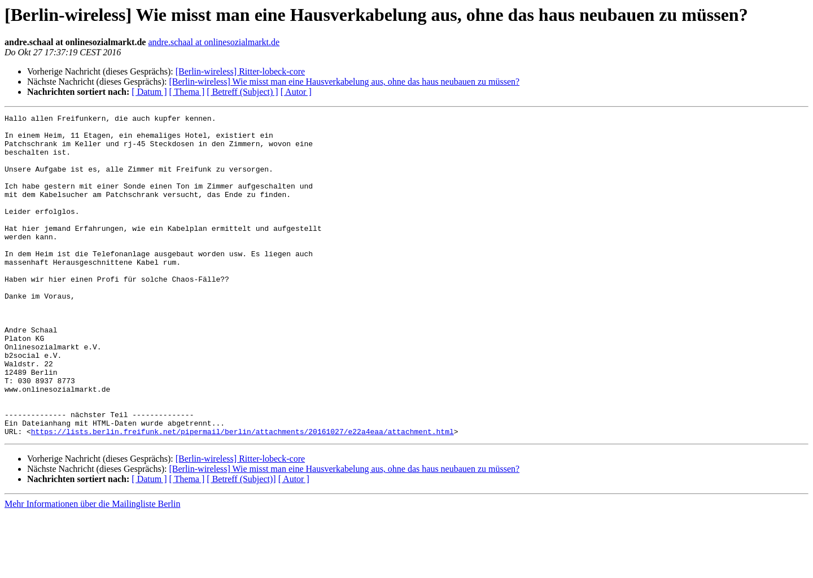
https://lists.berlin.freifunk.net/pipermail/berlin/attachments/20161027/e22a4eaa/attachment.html (242, 496)
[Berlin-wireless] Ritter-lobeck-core (240, 71)
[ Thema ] (187, 92)
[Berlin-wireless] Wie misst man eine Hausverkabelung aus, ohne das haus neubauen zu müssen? (344, 81)
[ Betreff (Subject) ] (242, 92)
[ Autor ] (296, 92)
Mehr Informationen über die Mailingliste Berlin (92, 568)
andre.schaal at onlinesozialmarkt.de (213, 42)
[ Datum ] (149, 92)
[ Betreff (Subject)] (241, 543)
